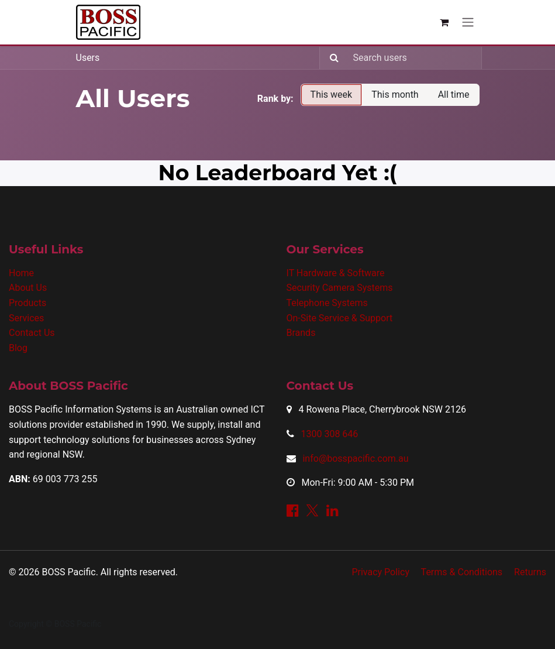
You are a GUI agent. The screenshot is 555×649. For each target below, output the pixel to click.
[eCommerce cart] (444, 22)
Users (88, 57)
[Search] (331, 58)
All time (454, 94)
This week (332, 94)
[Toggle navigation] (468, 23)
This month (395, 94)
